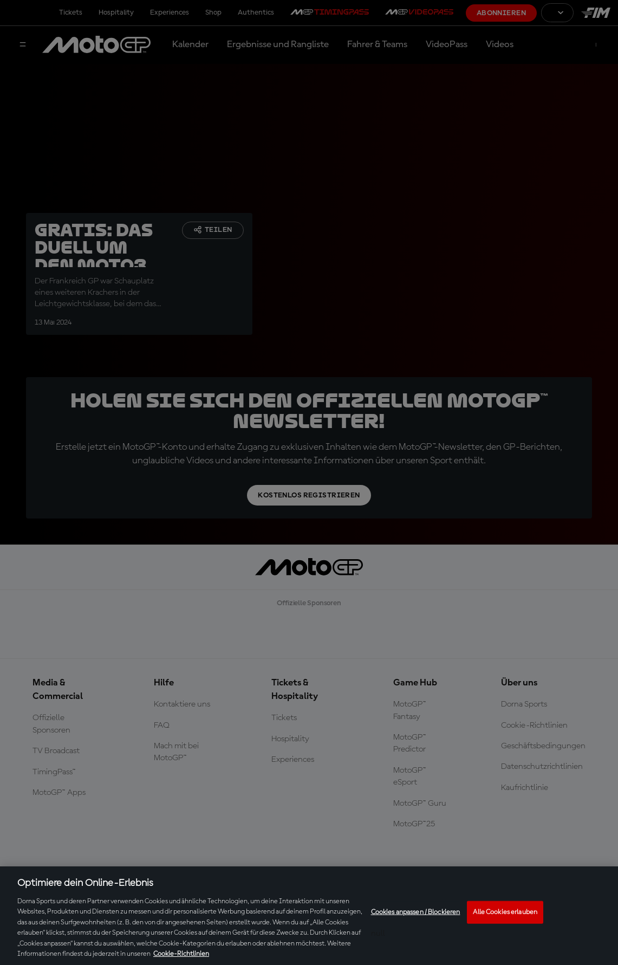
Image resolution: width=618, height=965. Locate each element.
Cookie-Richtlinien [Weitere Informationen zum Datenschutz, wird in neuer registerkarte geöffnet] (181, 953)
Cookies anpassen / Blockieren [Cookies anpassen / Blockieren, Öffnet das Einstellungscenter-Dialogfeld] (415, 912)
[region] (309, 915)
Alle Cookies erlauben (505, 912)
